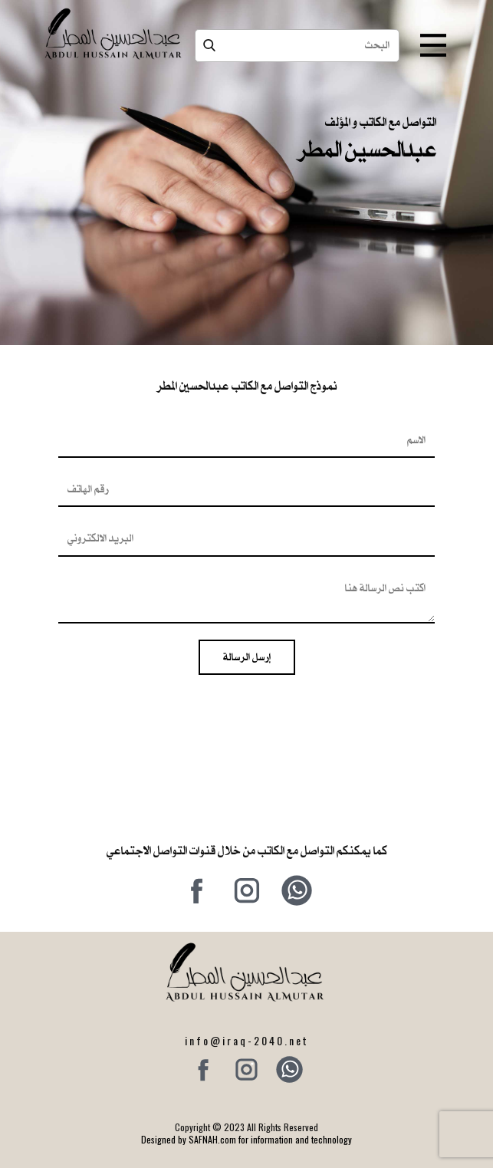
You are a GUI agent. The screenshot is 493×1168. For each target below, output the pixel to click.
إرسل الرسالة (247, 657)
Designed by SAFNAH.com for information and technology (246, 1139)
